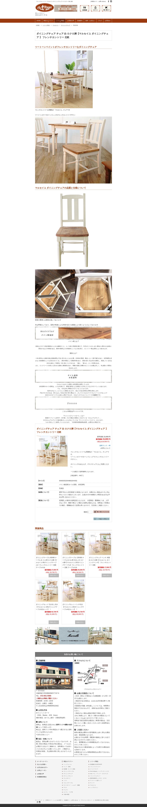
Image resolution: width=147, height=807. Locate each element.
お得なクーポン (42, 770)
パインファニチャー (95, 776)
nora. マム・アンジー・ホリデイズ (99, 773)
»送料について (105, 448)
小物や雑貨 (66, 794)
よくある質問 (57, 800)
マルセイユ (55, 25)
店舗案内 (79, 20)
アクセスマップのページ (92, 689)
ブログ (100, 20)
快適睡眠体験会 (42, 777)
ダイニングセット (68, 776)
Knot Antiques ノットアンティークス (99, 771)
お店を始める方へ (42, 767)
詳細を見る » (54, 575)
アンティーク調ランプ (96, 780)
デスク (65, 787)
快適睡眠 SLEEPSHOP (96, 764)
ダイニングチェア (65, 25)
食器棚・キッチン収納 (69, 769)
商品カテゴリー (48, 21)
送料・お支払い (90, 20)
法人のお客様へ (42, 764)
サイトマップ (38, 800)
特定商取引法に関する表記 (102, 800)
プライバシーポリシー (86, 800)
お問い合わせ (102, 1)
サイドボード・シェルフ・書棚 (72, 785)
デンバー (92, 783)
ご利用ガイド (93, 1)
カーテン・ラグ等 (68, 792)
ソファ (65, 780)
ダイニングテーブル (69, 771)
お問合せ (107, 20)
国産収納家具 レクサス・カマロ (98, 778)
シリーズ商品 (60, 21)
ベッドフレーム (68, 764)
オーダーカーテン (42, 761)
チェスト (66, 789)
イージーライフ (94, 769)
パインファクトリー (95, 766)
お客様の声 (70, 20)
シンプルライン (94, 787)
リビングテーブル (68, 783)
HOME (39, 20)
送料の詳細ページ (42, 734)
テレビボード (67, 778)
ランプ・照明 (67, 766)
